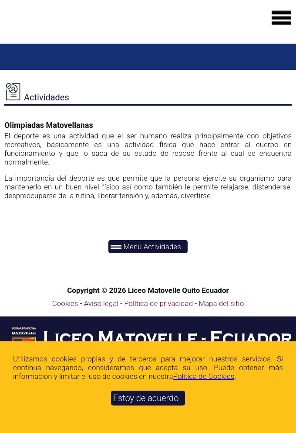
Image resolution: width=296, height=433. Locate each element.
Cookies (65, 303)
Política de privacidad (159, 303)
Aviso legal (102, 303)
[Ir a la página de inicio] (67, 25)
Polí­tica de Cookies (204, 376)
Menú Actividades (146, 246)
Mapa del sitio (221, 303)
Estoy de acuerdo (146, 398)
